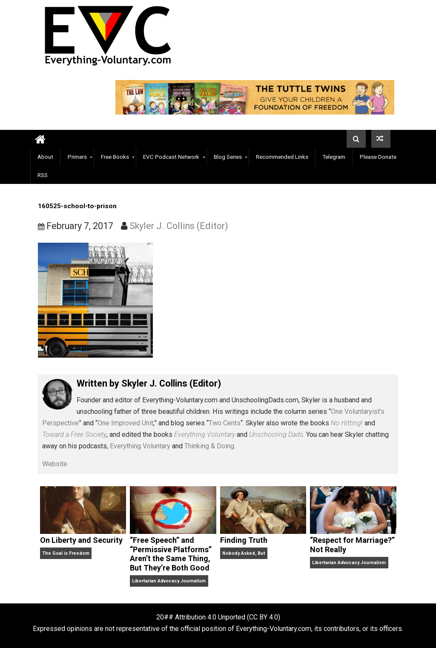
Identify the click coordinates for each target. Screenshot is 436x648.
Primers (77, 156)
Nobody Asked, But (243, 553)
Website (54, 464)
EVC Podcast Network (171, 156)
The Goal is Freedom (65, 553)
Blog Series (228, 156)
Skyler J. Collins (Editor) (178, 226)
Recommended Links (282, 156)
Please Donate (378, 156)
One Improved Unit (125, 423)
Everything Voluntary (140, 446)
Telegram (333, 156)
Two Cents (225, 423)
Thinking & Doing (209, 446)
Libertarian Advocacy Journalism (169, 581)
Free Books (115, 156)
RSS (42, 175)
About (45, 156)
